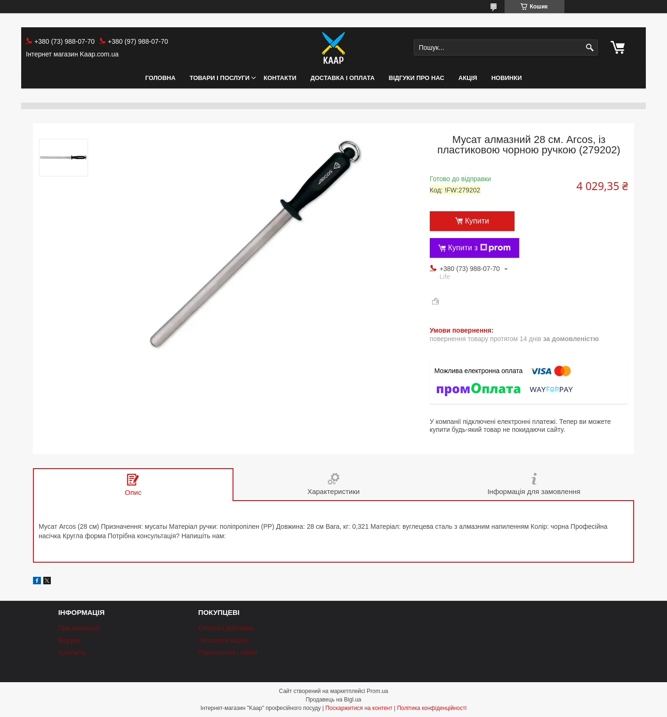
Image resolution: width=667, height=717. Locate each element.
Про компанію (79, 628)
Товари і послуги (219, 77)
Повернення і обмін (227, 652)
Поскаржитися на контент (358, 708)
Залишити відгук (223, 640)
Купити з (479, 248)
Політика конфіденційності (431, 708)
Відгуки (69, 640)
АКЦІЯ (467, 77)
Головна (160, 77)
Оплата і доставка (226, 628)
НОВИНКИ (506, 77)
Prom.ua (377, 691)
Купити (477, 221)
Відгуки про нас (416, 77)
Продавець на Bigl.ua (333, 699)
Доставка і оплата (343, 77)
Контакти (280, 77)
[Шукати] (589, 47)
